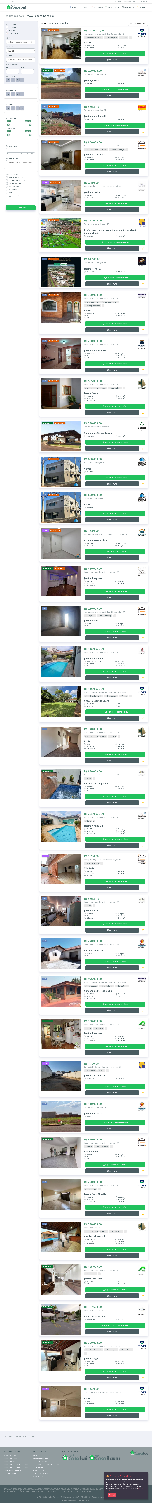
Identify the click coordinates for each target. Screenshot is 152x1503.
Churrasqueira (15, 193)
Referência (11, 146)
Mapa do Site (38, 1476)
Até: (22, 67)
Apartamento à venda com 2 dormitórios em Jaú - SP (104, 612)
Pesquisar (21, 208)
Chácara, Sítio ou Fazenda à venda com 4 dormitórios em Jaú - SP (109, 692)
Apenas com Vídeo (17, 180)
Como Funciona (38, 1467)
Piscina (13, 190)
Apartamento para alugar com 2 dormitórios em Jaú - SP (106, 534)
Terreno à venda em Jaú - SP (95, 74)
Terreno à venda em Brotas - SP (96, 224)
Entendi (112, 1495)
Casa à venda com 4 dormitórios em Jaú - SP (101, 817)
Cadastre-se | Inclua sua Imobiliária (46, 1464)
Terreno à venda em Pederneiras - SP (98, 427)
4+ (22, 80)
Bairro (9, 56)
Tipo (9, 38)
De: (7, 67)
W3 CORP (85, 1500)
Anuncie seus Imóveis (140, 2)
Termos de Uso (39, 1470)
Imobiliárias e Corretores (13, 1470)
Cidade (10, 47)
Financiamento (15, 187)
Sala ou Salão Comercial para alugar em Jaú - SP (102, 1067)
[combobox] (20, 42)
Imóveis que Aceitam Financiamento (17, 1467)
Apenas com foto (16, 177)
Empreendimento (16, 183)
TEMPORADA (13, 33)
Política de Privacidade (42, 1473)
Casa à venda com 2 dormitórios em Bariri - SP (102, 1346)
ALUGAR (12, 30)
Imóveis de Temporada (12, 1461)
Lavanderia (14, 196)
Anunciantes (12, 158)
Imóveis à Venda (10, 1455)
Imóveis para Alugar (11, 1458)
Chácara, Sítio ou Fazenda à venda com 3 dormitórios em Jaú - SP (109, 982)
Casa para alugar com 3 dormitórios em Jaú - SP (102, 186)
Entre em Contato (10, 1473)
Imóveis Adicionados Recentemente (17, 1464)
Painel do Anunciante (123, 2)
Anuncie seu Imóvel (40, 1461)
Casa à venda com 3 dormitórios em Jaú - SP (101, 146)
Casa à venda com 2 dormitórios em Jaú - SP (101, 572)
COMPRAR (12, 27)
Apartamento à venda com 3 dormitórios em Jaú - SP (104, 34)
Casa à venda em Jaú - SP (94, 1228)
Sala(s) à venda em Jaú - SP (94, 462)
